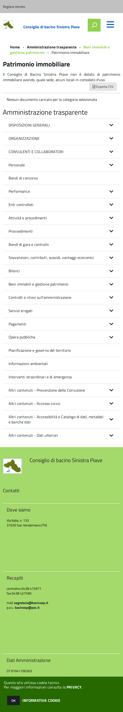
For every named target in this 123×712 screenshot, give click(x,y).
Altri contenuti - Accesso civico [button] (34, 403)
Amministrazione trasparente (52, 47)
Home (15, 47)
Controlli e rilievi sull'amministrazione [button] (40, 297)
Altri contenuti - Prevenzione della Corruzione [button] (47, 390)
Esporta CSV (102, 86)
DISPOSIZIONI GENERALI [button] (29, 125)
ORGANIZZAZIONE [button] (24, 138)
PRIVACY (74, 687)
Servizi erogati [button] (20, 311)
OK (13, 700)
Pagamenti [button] (17, 324)
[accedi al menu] (110, 24)
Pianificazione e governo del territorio (40, 350)
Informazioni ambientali (28, 363)
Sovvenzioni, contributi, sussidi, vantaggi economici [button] (51, 257)
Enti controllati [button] (21, 204)
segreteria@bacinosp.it (31, 602)
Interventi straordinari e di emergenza (40, 377)
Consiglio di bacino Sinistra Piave (51, 27)
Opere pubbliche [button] (22, 337)
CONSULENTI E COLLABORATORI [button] (36, 152)
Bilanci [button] (14, 271)
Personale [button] (17, 165)
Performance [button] (19, 191)
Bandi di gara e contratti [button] (29, 244)
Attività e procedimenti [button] (28, 218)
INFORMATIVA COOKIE (41, 700)
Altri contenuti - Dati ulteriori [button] (33, 435)
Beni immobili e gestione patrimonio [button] (38, 284)
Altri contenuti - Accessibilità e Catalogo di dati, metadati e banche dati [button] (56, 419)
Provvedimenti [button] (21, 231)
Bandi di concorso (23, 178)
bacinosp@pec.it (27, 607)
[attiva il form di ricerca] (94, 25)
